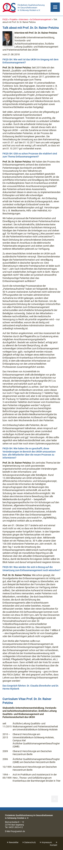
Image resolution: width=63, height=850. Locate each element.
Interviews (23, 19)
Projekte (13, 19)
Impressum (47, 842)
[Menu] (55, 7)
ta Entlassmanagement (40, 19)
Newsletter (13, 842)
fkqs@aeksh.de (18, 831)
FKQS (5, 19)
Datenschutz (30, 842)
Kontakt (53, 845)
